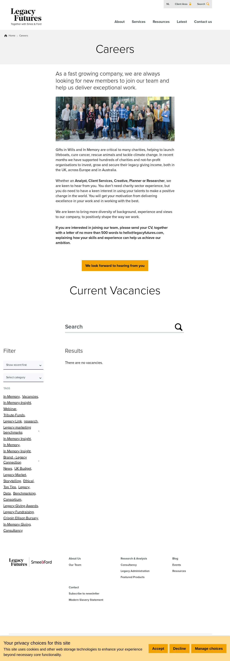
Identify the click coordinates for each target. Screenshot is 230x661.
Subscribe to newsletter (84, 593)
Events (176, 565)
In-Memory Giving (17, 524)
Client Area (183, 4)
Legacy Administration (135, 571)
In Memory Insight (17, 451)
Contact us (203, 21)
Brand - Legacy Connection (15, 460)
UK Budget (22, 468)
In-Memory (11, 396)
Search (203, 4)
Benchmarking (24, 493)
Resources (161, 21)
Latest (182, 21)
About (120, 21)
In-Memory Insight (17, 438)
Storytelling (12, 480)
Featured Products (133, 577)
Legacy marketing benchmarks (17, 430)
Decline (179, 649)
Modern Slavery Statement (86, 600)
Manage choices (209, 649)
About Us (75, 558)
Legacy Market (14, 474)
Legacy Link (12, 421)
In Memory (11, 444)
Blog (175, 558)
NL (167, 4)
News (7, 468)
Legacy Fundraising (18, 511)
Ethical (28, 480)
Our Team (75, 565)
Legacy (24, 487)
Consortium (12, 499)
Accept (158, 649)
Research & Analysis (134, 558)
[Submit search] (178, 327)
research (30, 421)
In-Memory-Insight (17, 402)
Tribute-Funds (14, 415)
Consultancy (13, 530)
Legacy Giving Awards (20, 505)
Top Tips (9, 487)
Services (139, 21)
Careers (23, 36)
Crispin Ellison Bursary (20, 518)
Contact (74, 587)
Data (7, 493)
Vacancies (30, 396)
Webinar (10, 408)
